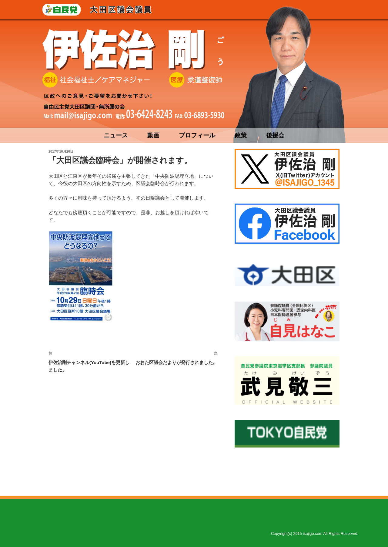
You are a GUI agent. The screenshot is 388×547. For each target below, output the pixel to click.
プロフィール (197, 135)
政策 (241, 135)
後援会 (275, 135)
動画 (153, 135)
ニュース (116, 135)
